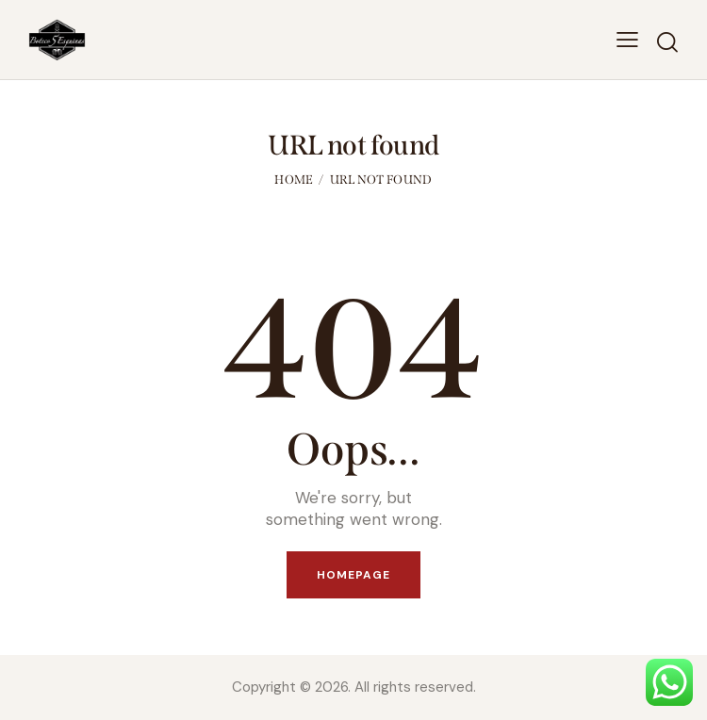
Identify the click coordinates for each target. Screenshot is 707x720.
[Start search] (667, 42)
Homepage (354, 574)
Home (293, 179)
